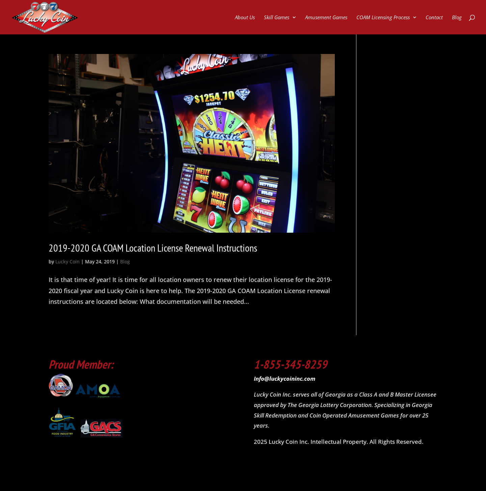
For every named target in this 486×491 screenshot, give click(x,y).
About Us (245, 18)
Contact (434, 18)
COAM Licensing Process (383, 18)
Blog (457, 18)
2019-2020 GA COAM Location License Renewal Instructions (153, 247)
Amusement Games (326, 18)
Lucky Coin (67, 261)
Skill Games (276, 18)
